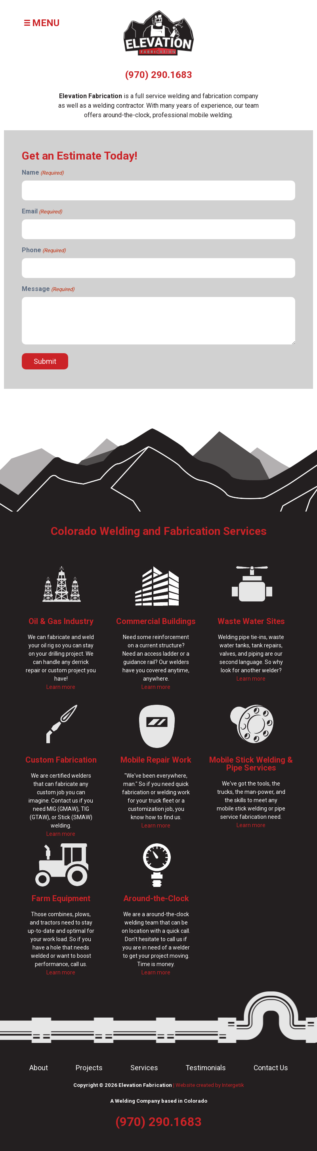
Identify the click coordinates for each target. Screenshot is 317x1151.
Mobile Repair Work (155, 760)
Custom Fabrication (61, 760)
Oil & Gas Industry (61, 621)
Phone (44, 250)
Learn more (60, 687)
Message (48, 289)
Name (43, 173)
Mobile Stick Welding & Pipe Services (251, 763)
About (38, 1068)
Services (144, 1068)
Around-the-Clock (156, 898)
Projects (89, 1068)
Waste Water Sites (251, 621)
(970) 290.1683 (158, 74)
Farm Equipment (61, 898)
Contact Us (271, 1068)
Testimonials (206, 1068)
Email (42, 211)
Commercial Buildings (156, 621)
